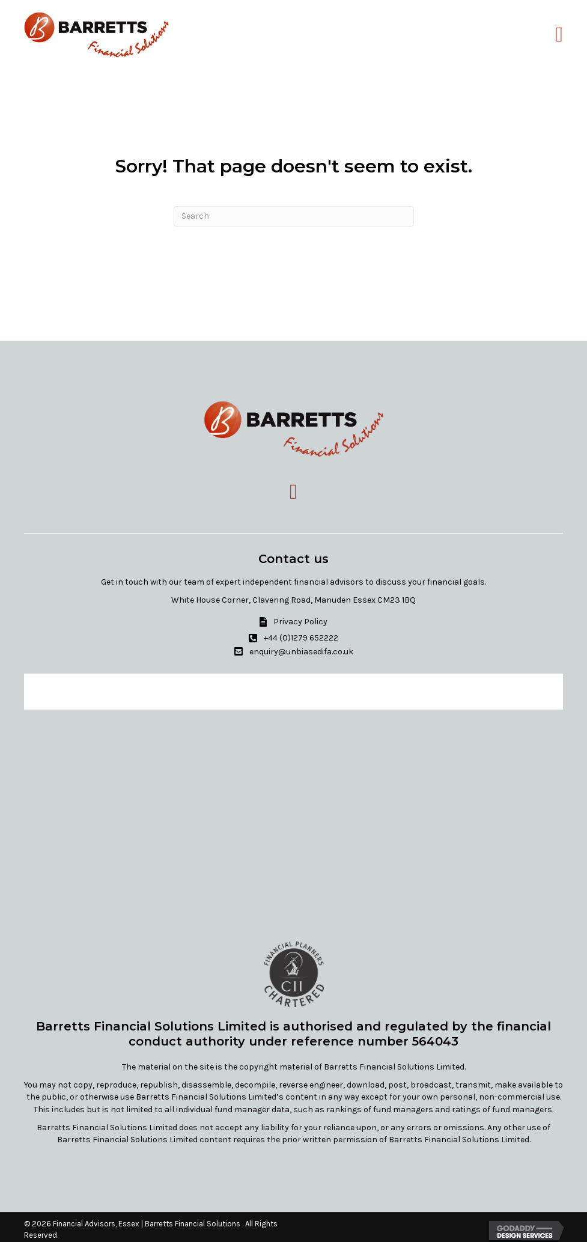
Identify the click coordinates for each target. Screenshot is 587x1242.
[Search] (294, 216)
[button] (293, 621)
